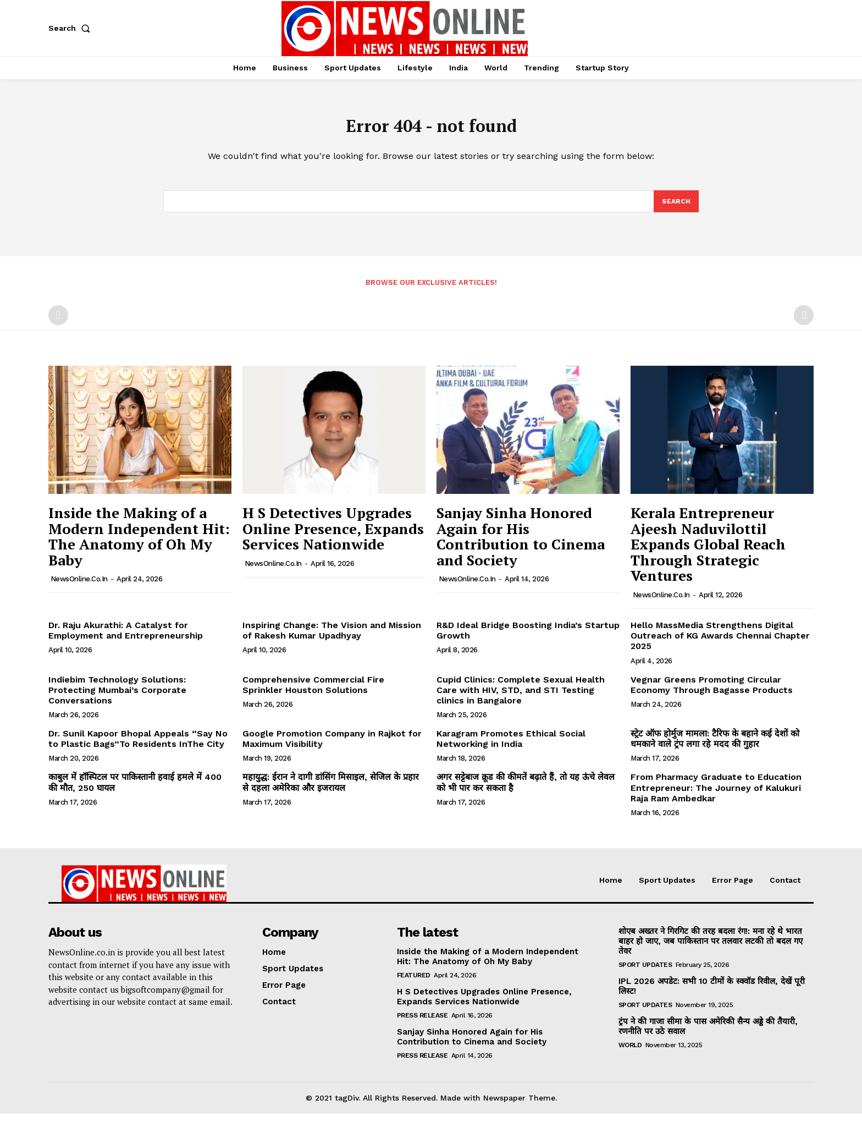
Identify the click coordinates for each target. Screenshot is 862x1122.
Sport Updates (645, 973)
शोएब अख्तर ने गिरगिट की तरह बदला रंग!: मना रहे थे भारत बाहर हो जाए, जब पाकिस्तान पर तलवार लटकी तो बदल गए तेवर (710, 949)
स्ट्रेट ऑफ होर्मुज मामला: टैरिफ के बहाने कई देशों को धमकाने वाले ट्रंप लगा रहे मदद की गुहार (715, 746)
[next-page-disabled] (804, 323)
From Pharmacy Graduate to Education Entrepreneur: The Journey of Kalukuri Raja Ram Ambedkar (716, 795)
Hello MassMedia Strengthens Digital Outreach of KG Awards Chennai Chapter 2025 (720, 643)
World (630, 1053)
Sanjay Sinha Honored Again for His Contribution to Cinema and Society (520, 545)
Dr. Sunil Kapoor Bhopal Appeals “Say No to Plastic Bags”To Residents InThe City (138, 746)
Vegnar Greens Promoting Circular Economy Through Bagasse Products (712, 692)
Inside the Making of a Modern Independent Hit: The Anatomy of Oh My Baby (139, 545)
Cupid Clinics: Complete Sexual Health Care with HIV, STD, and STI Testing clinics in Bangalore (520, 697)
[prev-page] (58, 323)
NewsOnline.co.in (79, 587)
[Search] (676, 208)
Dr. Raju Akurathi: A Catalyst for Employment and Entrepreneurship (125, 638)
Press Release (422, 1023)
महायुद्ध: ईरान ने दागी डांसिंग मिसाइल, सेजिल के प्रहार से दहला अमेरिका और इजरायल (330, 790)
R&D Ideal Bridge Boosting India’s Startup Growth (528, 638)
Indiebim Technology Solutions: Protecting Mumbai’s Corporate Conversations (117, 697)
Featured (413, 983)
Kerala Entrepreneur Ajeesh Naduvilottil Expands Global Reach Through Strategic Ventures (708, 552)
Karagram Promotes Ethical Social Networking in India (510, 746)
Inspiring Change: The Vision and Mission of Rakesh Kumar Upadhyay (331, 638)
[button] (71, 28)
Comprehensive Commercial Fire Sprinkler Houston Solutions (313, 692)
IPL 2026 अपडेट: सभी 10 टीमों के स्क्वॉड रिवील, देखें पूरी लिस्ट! (711, 994)
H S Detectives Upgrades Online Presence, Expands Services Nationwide (333, 537)
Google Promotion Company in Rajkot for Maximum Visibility (332, 746)
